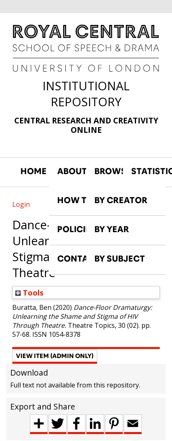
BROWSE (108, 171)
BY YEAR (111, 229)
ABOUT (71, 171)
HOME (33, 171)
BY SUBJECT (119, 259)
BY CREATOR (120, 200)
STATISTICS (145, 171)
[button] (54, 356)
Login (21, 204)
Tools (29, 292)
